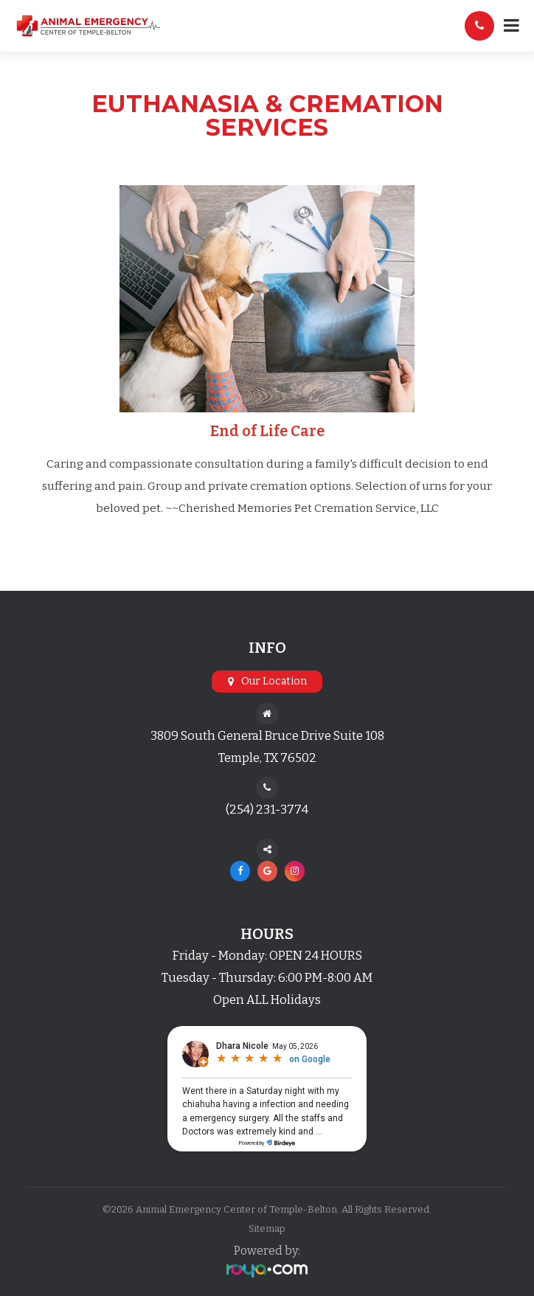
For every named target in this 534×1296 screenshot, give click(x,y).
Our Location (274, 681)
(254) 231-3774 (267, 810)
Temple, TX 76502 (267, 758)
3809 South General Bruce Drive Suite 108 (267, 736)
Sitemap (267, 1228)
